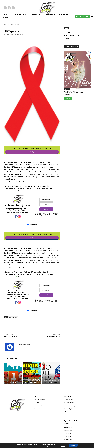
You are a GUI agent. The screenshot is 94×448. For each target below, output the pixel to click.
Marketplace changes (10, 336)
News (10, 317)
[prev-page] (5, 387)
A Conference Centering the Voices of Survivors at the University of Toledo (32, 380)
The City (10, 24)
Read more (68, 98)
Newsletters (68, 32)
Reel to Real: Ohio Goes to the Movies (51, 381)
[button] (91, 16)
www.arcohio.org (10, 191)
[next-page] (7, 387)
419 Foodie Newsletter (72, 35)
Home (5, 24)
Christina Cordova (9, 34)
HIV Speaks (16, 24)
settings (63, 446)
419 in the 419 (13, 382)
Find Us (66, 38)
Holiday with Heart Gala (53, 336)
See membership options (32, 152)
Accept (73, 445)
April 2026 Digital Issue (73, 92)
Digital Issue (67, 89)
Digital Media (67, 94)
